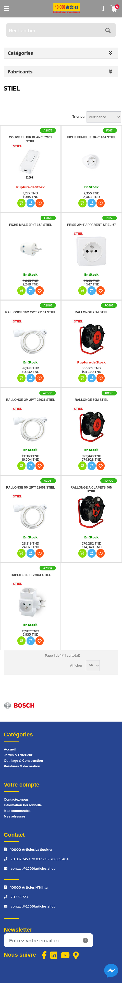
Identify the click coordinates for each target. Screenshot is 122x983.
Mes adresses (15, 816)
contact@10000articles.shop (33, 868)
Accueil (10, 749)
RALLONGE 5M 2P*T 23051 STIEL (30, 487)
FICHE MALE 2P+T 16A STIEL (30, 225)
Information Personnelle (23, 805)
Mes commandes (17, 811)
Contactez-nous (16, 799)
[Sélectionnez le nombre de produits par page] (93, 665)
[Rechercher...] (61, 30)
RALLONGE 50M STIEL (91, 400)
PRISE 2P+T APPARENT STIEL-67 (91, 225)
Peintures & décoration (22, 766)
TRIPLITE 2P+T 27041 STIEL (30, 575)
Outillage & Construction (23, 761)
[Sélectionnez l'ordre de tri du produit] (104, 117)
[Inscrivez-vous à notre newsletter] (48, 940)
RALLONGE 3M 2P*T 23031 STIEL (30, 400)
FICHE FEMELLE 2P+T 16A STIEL (91, 137)
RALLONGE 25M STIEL (91, 312)
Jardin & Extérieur (18, 755)
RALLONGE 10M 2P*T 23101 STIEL (30, 312)
